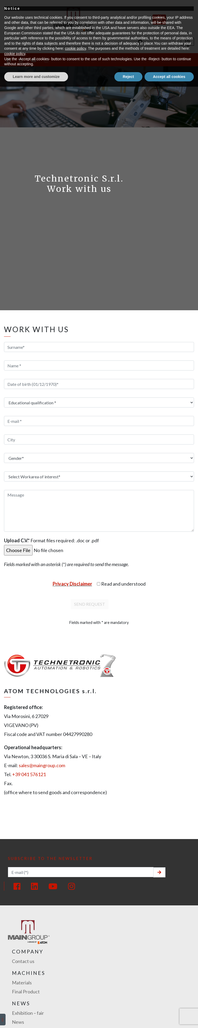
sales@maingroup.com (42, 765)
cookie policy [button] (75, 990)
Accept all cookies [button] (169, 1018)
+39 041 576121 (29, 774)
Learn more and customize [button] (36, 1018)
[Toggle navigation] (159, 20)
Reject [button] (128, 1018)
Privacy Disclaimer (72, 584)
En (187, 41)
